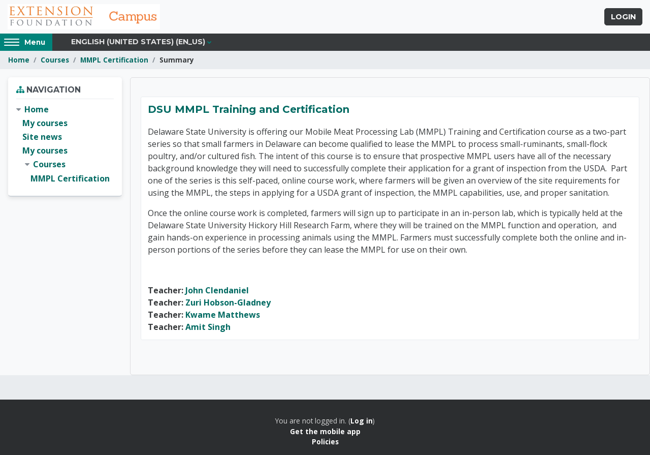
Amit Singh (208, 326)
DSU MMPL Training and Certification (248, 109)
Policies (325, 441)
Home (18, 60)
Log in (361, 421)
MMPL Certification (114, 60)
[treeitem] (65, 144)
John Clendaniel (217, 290)
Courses (55, 60)
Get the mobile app (325, 431)
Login (623, 16)
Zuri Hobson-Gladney (228, 302)
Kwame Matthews (222, 314)
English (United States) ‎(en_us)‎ (138, 41)
